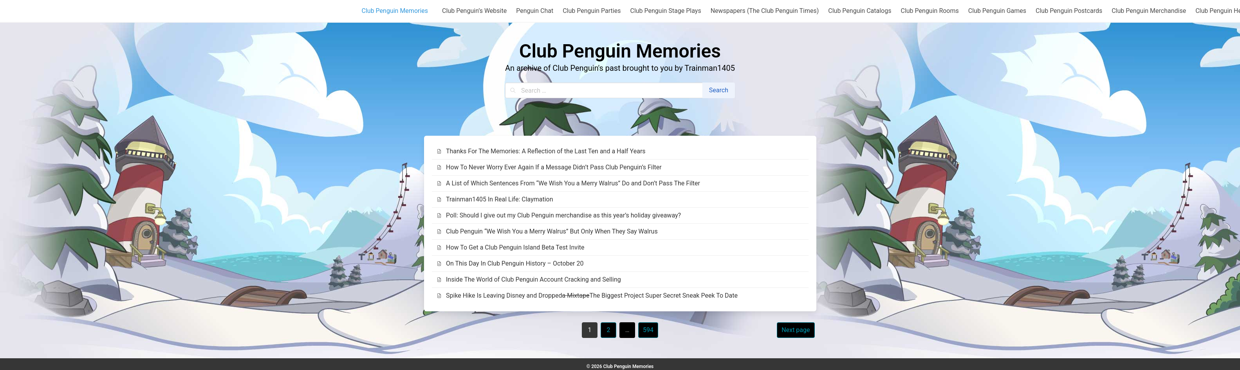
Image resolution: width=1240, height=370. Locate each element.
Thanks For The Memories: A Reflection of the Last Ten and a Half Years (541, 151)
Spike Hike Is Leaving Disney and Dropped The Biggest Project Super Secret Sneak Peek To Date (587, 295)
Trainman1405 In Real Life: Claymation (495, 199)
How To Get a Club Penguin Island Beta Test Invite (511, 247)
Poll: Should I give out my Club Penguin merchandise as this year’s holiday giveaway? (559, 215)
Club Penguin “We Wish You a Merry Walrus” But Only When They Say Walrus (547, 231)
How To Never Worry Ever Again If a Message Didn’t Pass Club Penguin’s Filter (549, 167)
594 (648, 330)
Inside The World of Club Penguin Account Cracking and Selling (529, 279)
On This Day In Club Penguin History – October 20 (510, 263)
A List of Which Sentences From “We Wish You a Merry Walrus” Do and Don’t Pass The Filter (568, 183)
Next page (796, 330)
